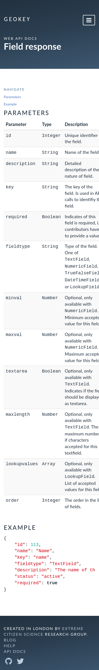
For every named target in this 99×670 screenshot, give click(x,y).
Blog (10, 634)
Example (10, 104)
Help (9, 640)
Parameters (12, 97)
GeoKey (17, 19)
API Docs (15, 645)
